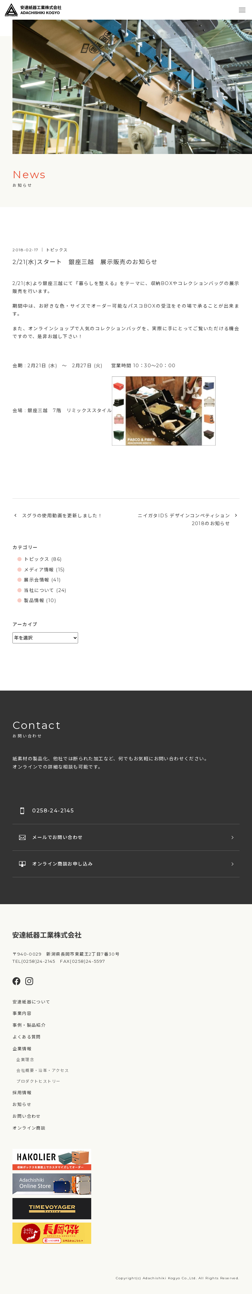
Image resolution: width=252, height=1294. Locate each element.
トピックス (36, 559)
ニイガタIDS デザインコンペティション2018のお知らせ (184, 520)
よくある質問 (26, 1036)
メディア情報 (39, 570)
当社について (39, 590)
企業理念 (25, 1059)
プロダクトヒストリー (38, 1081)
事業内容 (22, 1013)
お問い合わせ (26, 1116)
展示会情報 (36, 580)
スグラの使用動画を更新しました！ (62, 516)
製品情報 (34, 600)
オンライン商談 (29, 1128)
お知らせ (22, 1104)
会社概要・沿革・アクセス (42, 1070)
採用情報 (22, 1092)
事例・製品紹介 (29, 1025)
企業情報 (22, 1048)
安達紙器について (31, 1001)
